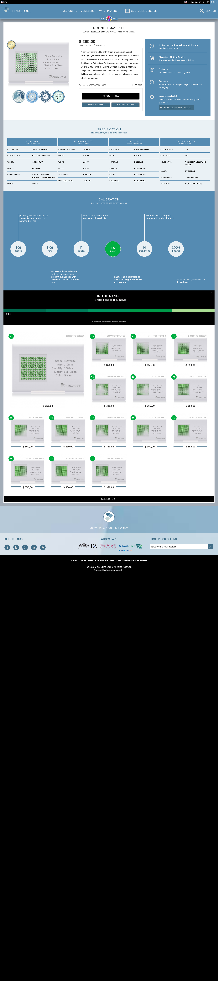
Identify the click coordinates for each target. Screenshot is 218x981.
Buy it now (110, 96)
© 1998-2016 (93, 974)
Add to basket (96, 105)
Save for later (125, 105)
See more (108, 906)
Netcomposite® (114, 977)
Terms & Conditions (108, 968)
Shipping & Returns (135, 968)
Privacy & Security (83, 968)
